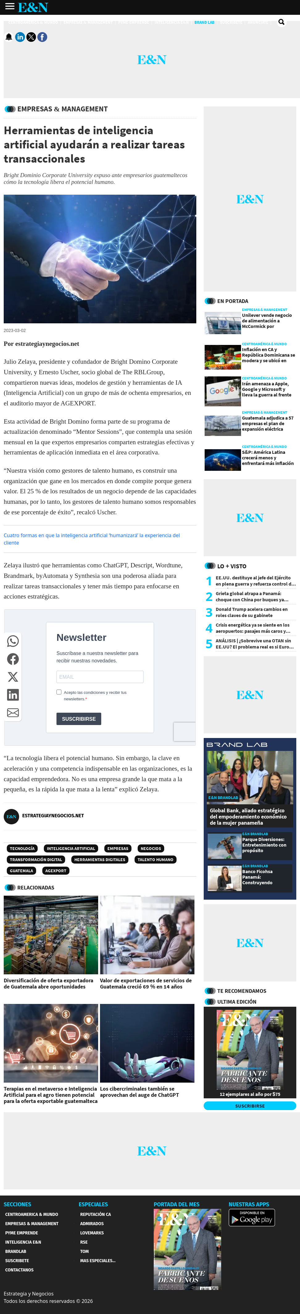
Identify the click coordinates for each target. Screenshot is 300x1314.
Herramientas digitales (99, 859)
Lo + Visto (232, 566)
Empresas (117, 848)
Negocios (151, 848)
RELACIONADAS (35, 887)
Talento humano (155, 859)
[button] (13, 641)
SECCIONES (17, 1204)
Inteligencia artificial (71, 848)
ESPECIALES (93, 1204)
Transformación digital (36, 859)
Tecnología (22, 848)
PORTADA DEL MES (176, 1204)
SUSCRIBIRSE (250, 1106)
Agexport (55, 870)
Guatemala (21, 870)
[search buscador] (282, 22)
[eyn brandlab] (237, 745)
